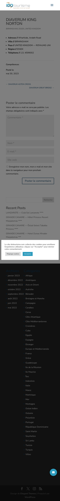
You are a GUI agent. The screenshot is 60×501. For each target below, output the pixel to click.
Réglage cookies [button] (13, 254)
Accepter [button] (27, 254)
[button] (53, 472)
